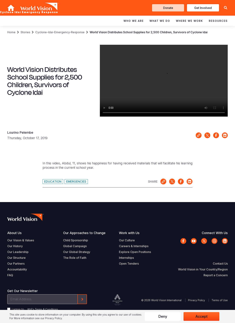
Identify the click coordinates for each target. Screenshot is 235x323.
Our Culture (127, 240)
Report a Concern (216, 275)
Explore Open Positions (135, 252)
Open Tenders (129, 263)
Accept (202, 316)
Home (11, 32)
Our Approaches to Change (84, 233)
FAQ (10, 275)
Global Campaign (75, 246)
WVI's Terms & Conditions (42, 309)
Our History (15, 246)
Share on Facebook (216, 135)
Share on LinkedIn (225, 135)
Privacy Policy (196, 300)
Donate (168, 8)
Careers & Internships (133, 246)
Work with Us (129, 233)
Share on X (207, 135)
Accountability (17, 269)
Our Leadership (18, 252)
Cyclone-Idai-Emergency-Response (60, 32)
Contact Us (220, 263)
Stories (25, 32)
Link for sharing (199, 135)
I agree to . (35, 309)
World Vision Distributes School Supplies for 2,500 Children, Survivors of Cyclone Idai (149, 32)
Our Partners (16, 263)
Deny (162, 316)
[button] (225, 8)
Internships (126, 258)
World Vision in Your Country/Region (203, 269)
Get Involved (203, 8)
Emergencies (76, 181)
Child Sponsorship (75, 240)
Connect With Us (215, 233)
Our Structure (16, 258)
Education (52, 181)
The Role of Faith (74, 258)
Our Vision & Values (20, 240)
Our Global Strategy (76, 252)
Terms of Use (220, 300)
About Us (14, 233)
